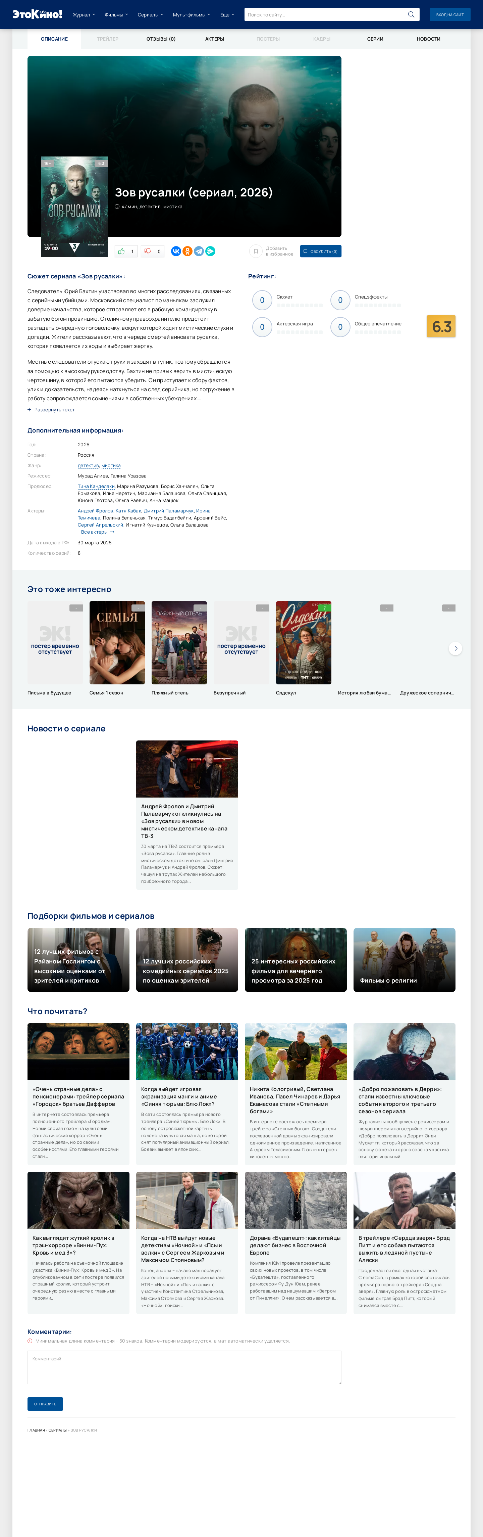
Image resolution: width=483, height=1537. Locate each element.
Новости (429, 39)
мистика (111, 465)
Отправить (45, 1403)
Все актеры (96, 532)
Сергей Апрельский (100, 525)
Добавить (271, 251)
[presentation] (455, 648)
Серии (375, 39)
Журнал (81, 14)
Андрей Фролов (95, 510)
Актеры (214, 39)
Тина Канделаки (96, 486)
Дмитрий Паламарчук (169, 510)
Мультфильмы (189, 14)
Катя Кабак (128, 510)
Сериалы (148, 14)
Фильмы (114, 14)
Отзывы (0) (161, 39)
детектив (88, 465)
